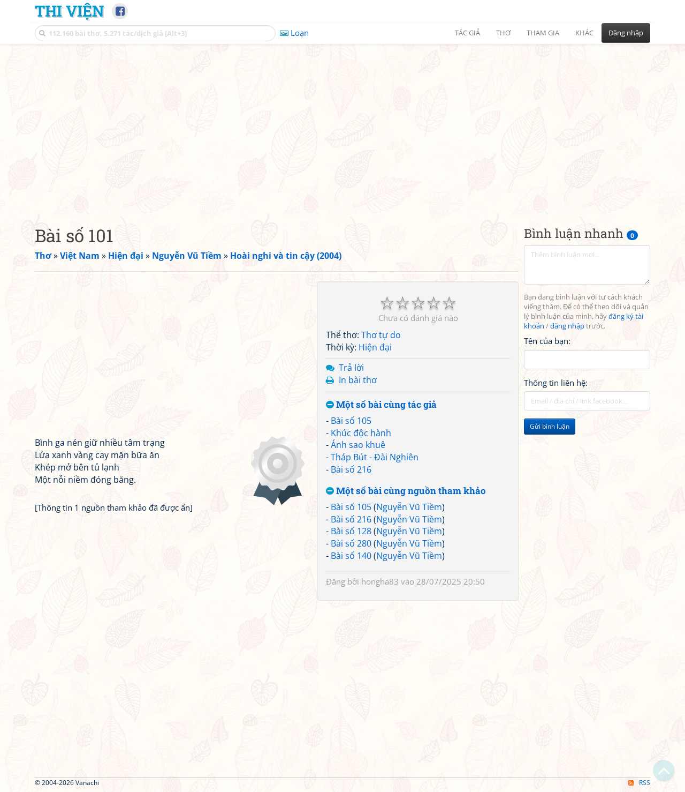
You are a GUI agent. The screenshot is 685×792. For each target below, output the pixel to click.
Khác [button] (584, 33)
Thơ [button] (503, 33)
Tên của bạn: (547, 340)
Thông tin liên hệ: (556, 382)
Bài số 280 (351, 543)
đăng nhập (567, 326)
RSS (639, 782)
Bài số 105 (351, 421)
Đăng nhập (625, 33)
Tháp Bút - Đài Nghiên (374, 457)
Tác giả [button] (467, 33)
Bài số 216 (351, 469)
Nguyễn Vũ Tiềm (409, 507)
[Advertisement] (342, 126)
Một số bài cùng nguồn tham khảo (406, 491)
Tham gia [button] (543, 33)
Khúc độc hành (361, 433)
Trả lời (351, 367)
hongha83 (380, 581)
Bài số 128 (351, 531)
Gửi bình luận (549, 426)
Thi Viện (69, 11)
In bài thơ (358, 380)
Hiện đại (375, 347)
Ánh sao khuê (358, 445)
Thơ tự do (381, 335)
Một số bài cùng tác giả (381, 405)
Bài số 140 (351, 556)
